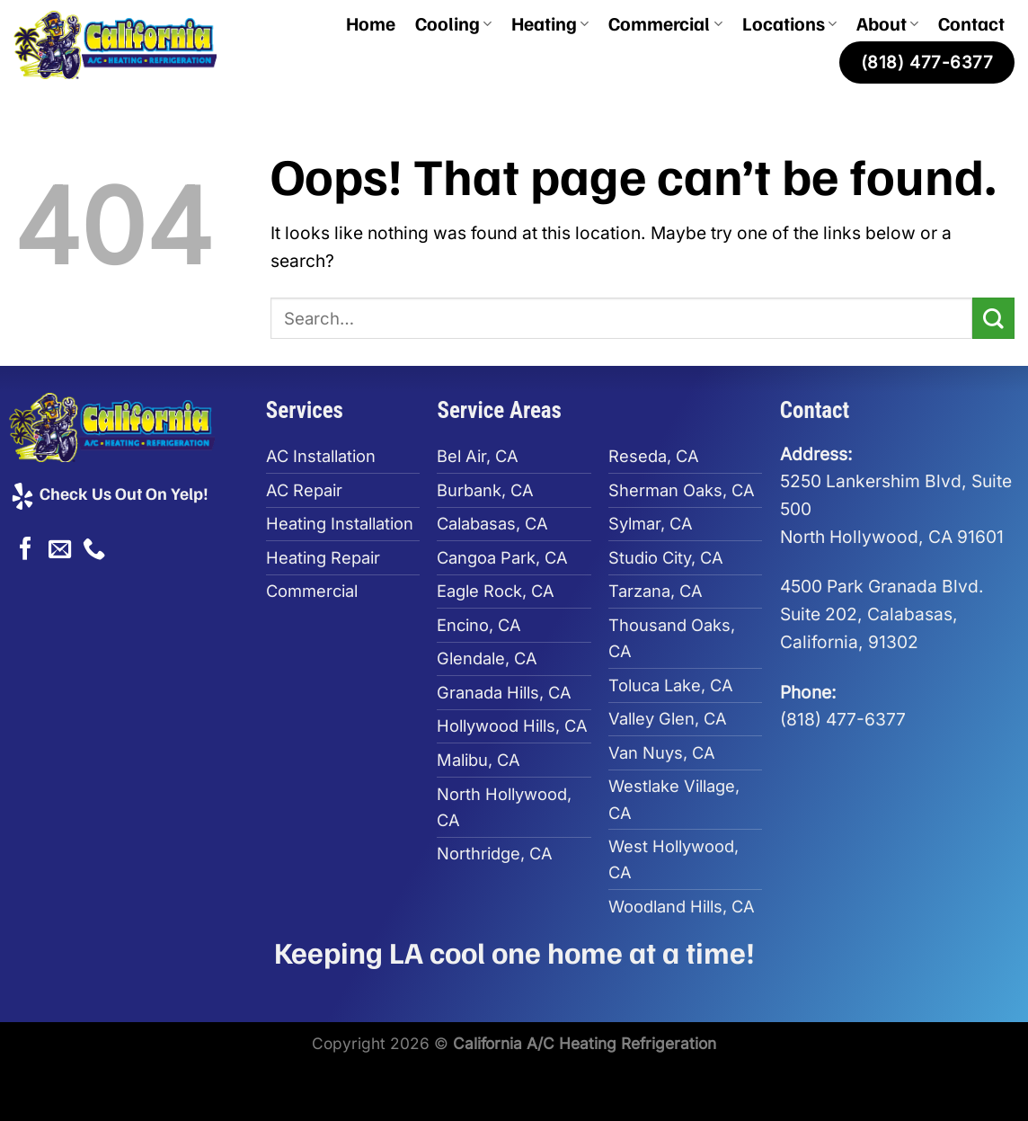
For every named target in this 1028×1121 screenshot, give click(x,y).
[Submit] (993, 319)
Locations (789, 23)
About (887, 23)
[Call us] (94, 550)
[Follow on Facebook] (25, 550)
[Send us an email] (60, 550)
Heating (550, 23)
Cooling (453, 23)
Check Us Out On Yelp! (108, 492)
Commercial (665, 23)
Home (370, 23)
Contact (971, 23)
